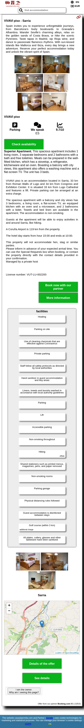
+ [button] (9, 605)
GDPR (28, 724)
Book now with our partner (58, 287)
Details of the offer (42, 663)
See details (42, 678)
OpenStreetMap (72, 653)
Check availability (24, 144)
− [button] (9, 611)
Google (49, 718)
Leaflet (58, 653)
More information (58, 297)
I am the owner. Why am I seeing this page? (24, 691)
